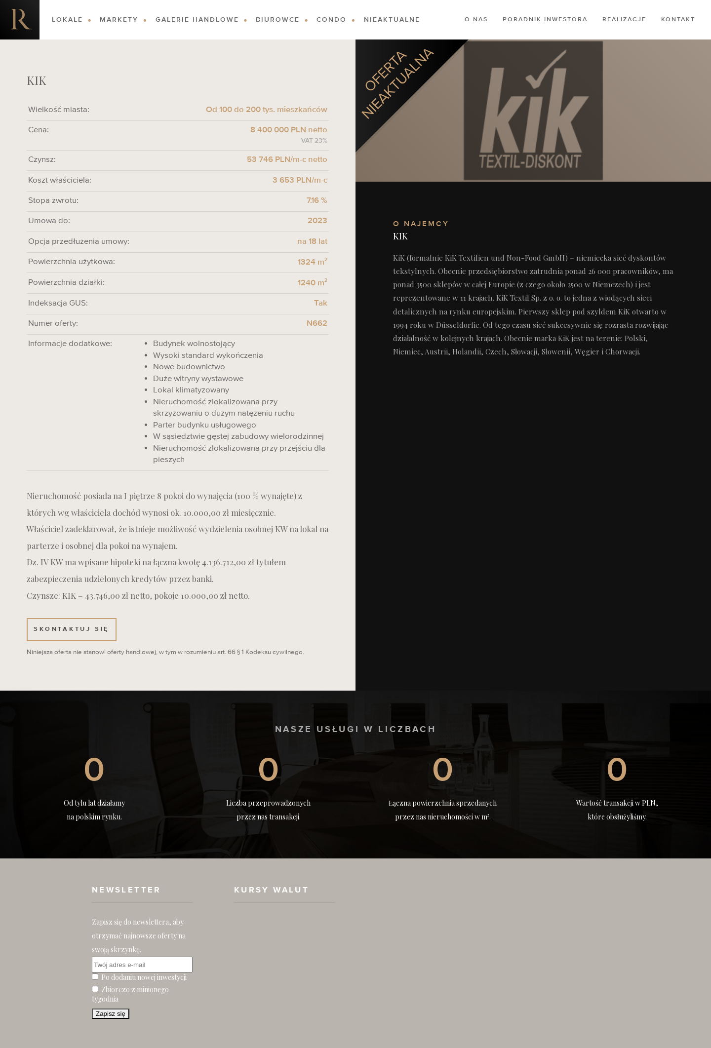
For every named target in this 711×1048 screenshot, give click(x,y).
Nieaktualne (392, 19)
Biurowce (278, 19)
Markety (119, 19)
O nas (476, 20)
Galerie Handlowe (197, 19)
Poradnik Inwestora (545, 20)
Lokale (67, 19)
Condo (331, 19)
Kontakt (678, 20)
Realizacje (624, 20)
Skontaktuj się (71, 629)
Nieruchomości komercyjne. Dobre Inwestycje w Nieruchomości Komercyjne (20, 19)
